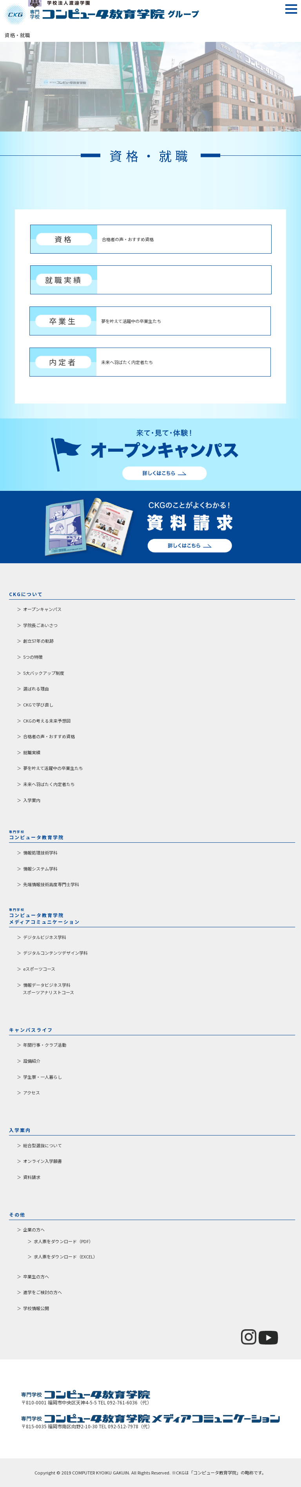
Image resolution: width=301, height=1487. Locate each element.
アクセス (31, 1092)
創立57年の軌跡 (38, 641)
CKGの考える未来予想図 (47, 720)
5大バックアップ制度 (43, 673)
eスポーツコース (39, 969)
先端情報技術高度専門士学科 (51, 884)
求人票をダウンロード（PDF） (63, 1241)
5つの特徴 (33, 657)
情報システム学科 (40, 868)
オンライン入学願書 (42, 1161)
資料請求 (31, 1177)
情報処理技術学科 (40, 852)
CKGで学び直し (38, 704)
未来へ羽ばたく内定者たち (49, 784)
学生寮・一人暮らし (42, 1077)
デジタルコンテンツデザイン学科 (55, 953)
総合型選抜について (42, 1145)
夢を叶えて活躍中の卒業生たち (53, 768)
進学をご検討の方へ (42, 1292)
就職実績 (31, 752)
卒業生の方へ (36, 1276)
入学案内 (31, 800)
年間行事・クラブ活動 (44, 1045)
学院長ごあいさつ (40, 625)
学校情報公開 (36, 1308)
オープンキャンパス (42, 609)
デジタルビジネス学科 (44, 937)
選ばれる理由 (36, 688)
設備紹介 (31, 1061)
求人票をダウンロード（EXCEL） (66, 1256)
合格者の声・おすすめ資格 (49, 736)
